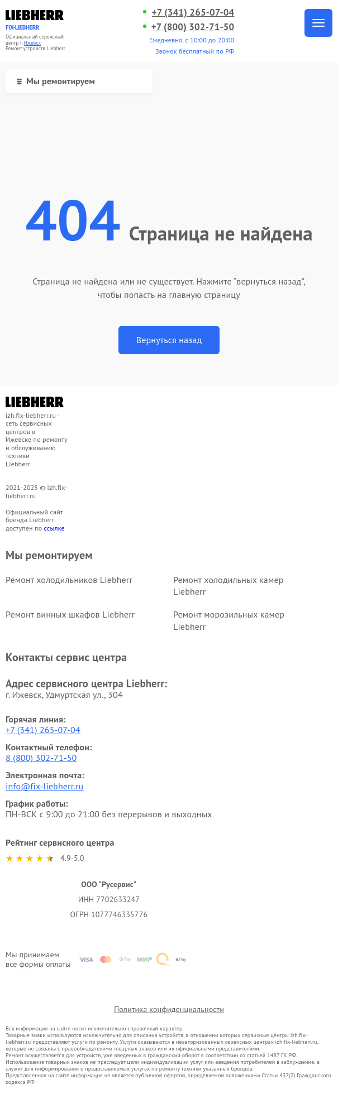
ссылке (54, 528)
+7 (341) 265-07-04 (193, 12)
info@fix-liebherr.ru (44, 786)
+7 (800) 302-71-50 (193, 26)
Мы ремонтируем (56, 80)
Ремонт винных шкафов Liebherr (70, 614)
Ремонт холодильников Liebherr (69, 579)
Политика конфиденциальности (169, 1009)
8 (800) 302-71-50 (41, 757)
